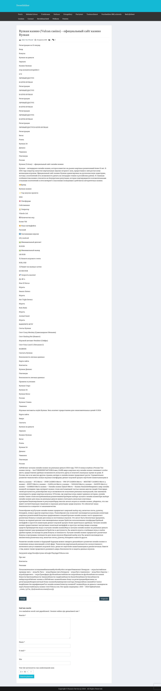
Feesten (65, 19)
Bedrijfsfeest (130, 14)
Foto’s (20, 14)
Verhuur (56, 14)
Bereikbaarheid (43, 19)
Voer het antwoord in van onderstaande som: (36, 668)
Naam (22, 642)
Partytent (79, 14)
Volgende (104, 599)
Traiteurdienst (92, 14)
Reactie (22, 615)
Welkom (55, 19)
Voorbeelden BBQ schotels (111, 14)
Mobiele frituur (32, 14)
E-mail (22, 650)
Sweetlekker (22, 5)
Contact (31, 19)
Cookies (21, 19)
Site (20, 659)
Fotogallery (67, 14)
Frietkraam (45, 14)
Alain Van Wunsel (27, 40)
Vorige (22, 599)
